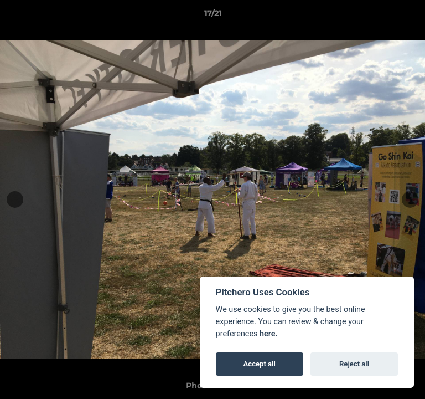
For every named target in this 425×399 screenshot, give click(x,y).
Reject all (354, 364)
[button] (411, 16)
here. (269, 334)
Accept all (259, 364)
